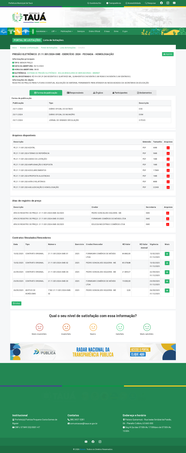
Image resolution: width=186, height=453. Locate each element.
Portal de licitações (49, 48)
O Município (26, 31)
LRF (54, 31)
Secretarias (41, 31)
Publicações (67, 31)
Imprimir (167, 54)
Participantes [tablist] (122, 93)
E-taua (107, 31)
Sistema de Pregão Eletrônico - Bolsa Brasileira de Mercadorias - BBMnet (63, 73)
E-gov (125, 31)
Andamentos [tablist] (149, 93)
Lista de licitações (68, 48)
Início (14, 48)
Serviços (81, 31)
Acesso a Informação (29, 48)
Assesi (83, 449)
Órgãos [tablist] (98, 93)
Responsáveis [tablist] (73, 93)
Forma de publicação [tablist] (40, 93)
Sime (116, 31)
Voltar (16, 303)
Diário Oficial (94, 31)
